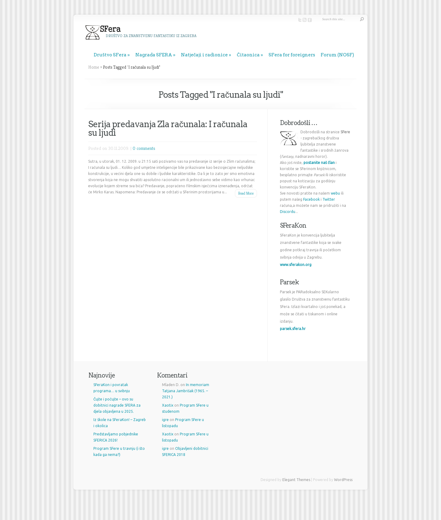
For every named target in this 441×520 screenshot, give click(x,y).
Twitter (328, 199)
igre (165, 420)
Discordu (287, 212)
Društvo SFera (110, 55)
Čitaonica (248, 55)
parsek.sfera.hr (293, 329)
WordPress (343, 480)
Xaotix (167, 405)
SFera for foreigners (292, 55)
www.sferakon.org (295, 265)
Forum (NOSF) (337, 55)
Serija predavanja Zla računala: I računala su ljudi (167, 128)
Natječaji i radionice (204, 55)
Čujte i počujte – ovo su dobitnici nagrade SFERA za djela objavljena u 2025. (117, 405)
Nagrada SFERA (153, 55)
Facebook (311, 199)
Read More (246, 193)
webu (335, 193)
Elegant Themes (296, 480)
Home (93, 67)
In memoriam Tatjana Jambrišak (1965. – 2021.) (185, 391)
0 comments (144, 148)
